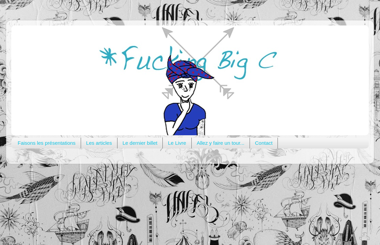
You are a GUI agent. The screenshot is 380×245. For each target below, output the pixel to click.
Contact (264, 143)
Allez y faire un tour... (220, 143)
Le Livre (177, 143)
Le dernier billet (140, 143)
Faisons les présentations (47, 143)
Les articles (99, 143)
